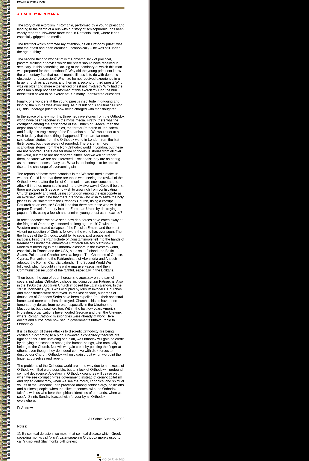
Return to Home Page (31, 1)
